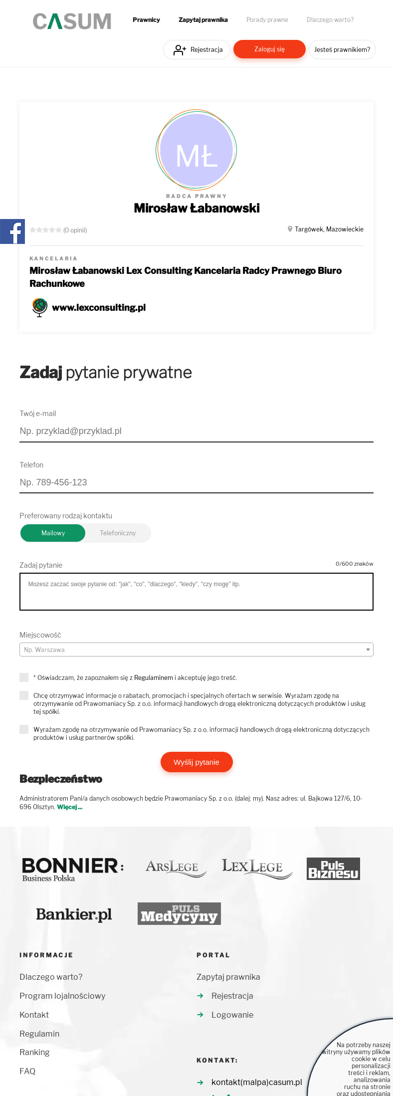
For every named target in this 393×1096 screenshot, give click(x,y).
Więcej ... (69, 807)
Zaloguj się (269, 49)
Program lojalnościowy (62, 996)
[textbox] (196, 650)
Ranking (34, 1052)
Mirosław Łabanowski (196, 208)
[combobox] (196, 650)
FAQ (27, 1071)
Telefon (31, 464)
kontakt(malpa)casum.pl (256, 1082)
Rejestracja (207, 49)
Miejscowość (40, 635)
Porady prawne (267, 19)
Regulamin (39, 1034)
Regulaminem (153, 677)
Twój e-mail (37, 413)
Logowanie (232, 1015)
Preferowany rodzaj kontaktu (65, 515)
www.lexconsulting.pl (99, 307)
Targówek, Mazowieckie (329, 229)
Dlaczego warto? (330, 19)
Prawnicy (146, 19)
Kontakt (34, 1015)
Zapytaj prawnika (203, 19)
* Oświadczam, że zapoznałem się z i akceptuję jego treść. (135, 677)
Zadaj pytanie (40, 565)
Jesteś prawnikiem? (342, 49)
